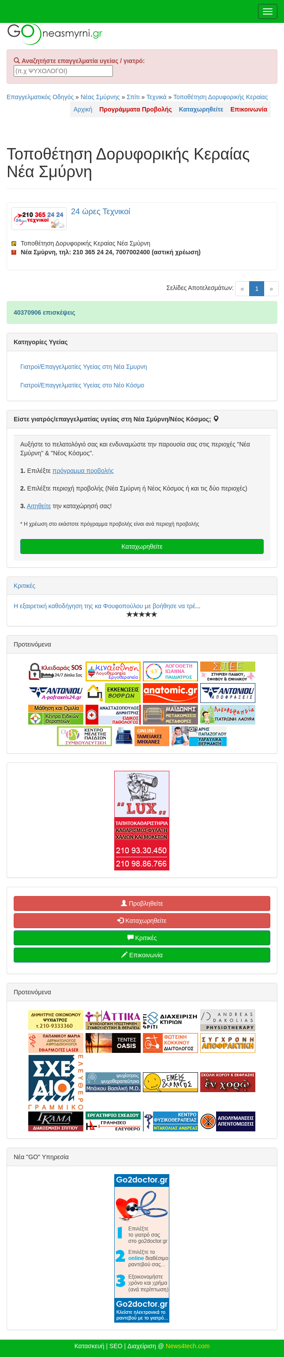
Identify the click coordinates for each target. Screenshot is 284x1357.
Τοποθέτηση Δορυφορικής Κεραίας (220, 96)
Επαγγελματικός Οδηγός (40, 96)
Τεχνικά (156, 96)
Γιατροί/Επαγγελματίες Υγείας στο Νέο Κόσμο (82, 385)
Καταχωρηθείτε (141, 546)
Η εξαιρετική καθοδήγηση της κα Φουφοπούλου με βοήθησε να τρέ (104, 606)
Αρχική (83, 109)
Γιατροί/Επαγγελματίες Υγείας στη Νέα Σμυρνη (83, 366)
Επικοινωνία (142, 955)
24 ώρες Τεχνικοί (100, 211)
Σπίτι (133, 96)
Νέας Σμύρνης (100, 96)
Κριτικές (24, 585)
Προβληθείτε (142, 903)
